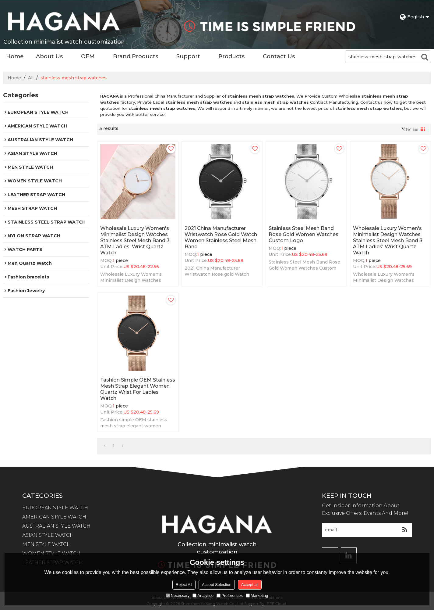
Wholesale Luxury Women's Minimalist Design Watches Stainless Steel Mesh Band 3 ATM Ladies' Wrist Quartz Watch (135, 240)
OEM (88, 56)
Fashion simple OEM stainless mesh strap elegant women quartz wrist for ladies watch (137, 389)
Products (231, 56)
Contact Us (279, 56)
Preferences (230, 595)
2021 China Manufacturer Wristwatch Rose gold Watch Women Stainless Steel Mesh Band (221, 237)
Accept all (249, 584)
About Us (49, 56)
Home (15, 56)
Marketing (257, 595)
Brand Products (135, 56)
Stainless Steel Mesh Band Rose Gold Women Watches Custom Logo (303, 234)
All (31, 78)
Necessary (177, 595)
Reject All (184, 584)
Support (188, 56)
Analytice (202, 595)
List (415, 129)
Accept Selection (216, 584)
